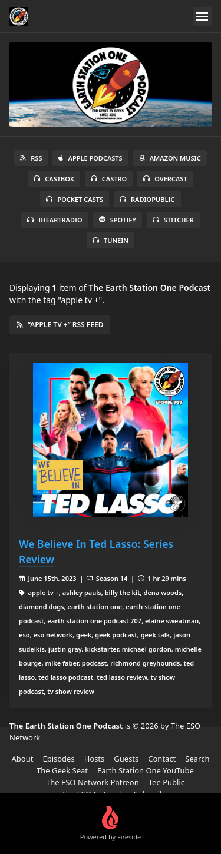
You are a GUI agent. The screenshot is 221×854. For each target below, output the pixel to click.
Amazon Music (170, 158)
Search (197, 758)
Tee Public (166, 782)
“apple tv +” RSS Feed (60, 325)
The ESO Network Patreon (92, 782)
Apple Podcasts (90, 158)
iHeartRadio (55, 219)
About (23, 758)
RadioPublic (147, 199)
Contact (162, 758)
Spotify (117, 219)
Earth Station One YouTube (145, 770)
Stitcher (173, 219)
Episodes (58, 758)
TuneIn (110, 240)
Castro (109, 178)
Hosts (94, 758)
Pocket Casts (74, 199)
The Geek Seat (62, 770)
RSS (31, 158)
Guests (126, 758)
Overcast (165, 178)
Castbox (54, 178)
